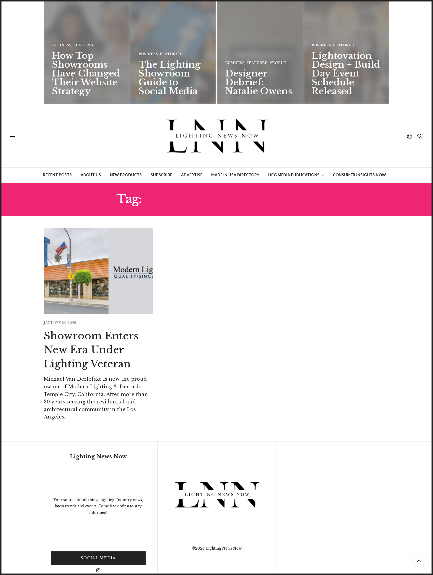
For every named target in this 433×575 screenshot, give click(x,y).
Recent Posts (57, 159)
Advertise (191, 159)
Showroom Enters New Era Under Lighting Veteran (91, 334)
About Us (91, 159)
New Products (126, 159)
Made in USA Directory (235, 159)
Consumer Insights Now (359, 159)
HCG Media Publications (294, 159)
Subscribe (161, 159)
